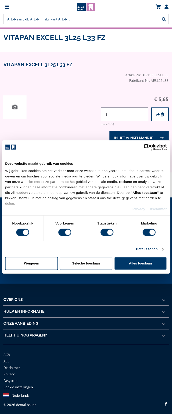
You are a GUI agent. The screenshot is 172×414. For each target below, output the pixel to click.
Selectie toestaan (86, 263)
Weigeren (31, 263)
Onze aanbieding (21, 323)
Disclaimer (157, 209)
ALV (6, 361)
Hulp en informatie (23, 311)
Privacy (138, 209)
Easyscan (10, 380)
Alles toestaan (140, 263)
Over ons (13, 299)
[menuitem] (24, 7)
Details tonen (146, 249)
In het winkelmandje (133, 138)
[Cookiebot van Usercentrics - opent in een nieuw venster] (147, 147)
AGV (7, 355)
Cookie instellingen (17, 387)
